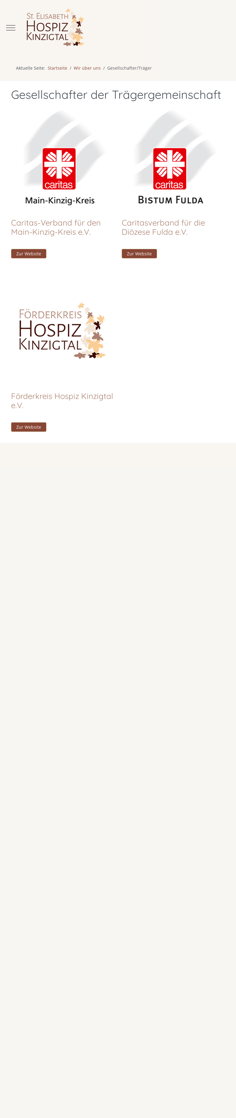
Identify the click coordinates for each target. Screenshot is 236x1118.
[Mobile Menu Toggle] (10, 27)
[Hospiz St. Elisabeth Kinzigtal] (118, 28)
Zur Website (28, 254)
